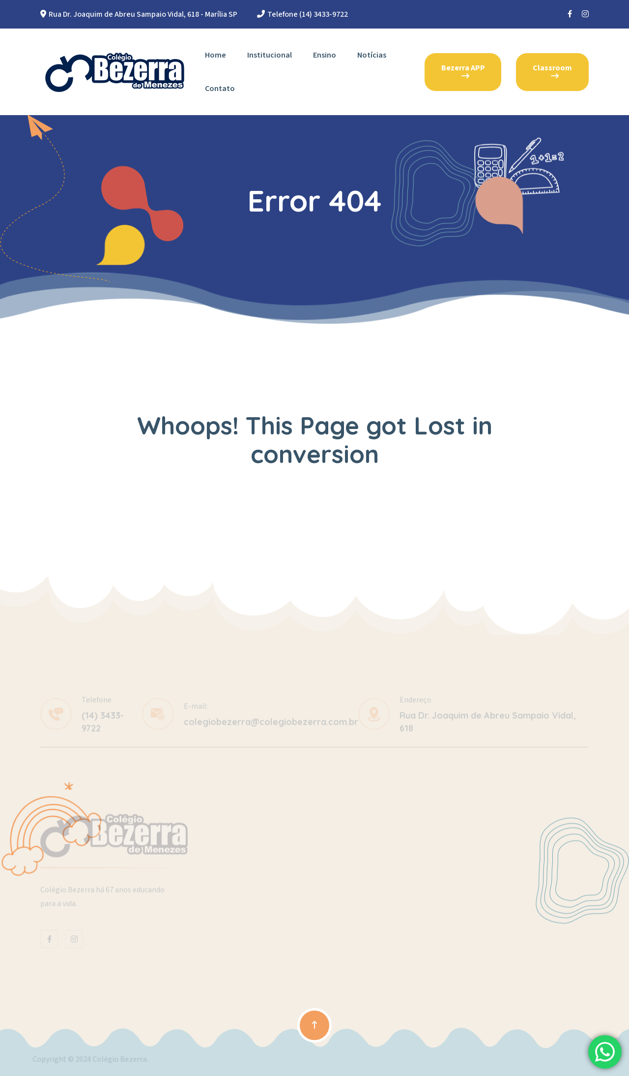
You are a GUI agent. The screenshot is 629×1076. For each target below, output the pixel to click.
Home (215, 55)
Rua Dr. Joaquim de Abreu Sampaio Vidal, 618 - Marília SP (143, 14)
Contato (220, 88)
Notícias (371, 55)
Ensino (324, 55)
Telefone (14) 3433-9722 (307, 14)
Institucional (269, 55)
